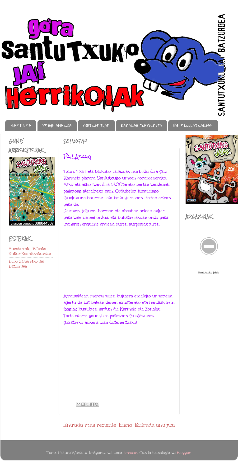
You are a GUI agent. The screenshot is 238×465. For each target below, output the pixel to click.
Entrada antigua (155, 424)
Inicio (125, 424)
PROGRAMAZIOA (57, 125)
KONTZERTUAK (96, 125)
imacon (131, 452)
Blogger (184, 452)
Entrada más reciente (89, 424)
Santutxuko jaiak (208, 272)
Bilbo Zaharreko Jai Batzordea (26, 264)
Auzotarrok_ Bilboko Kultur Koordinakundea (30, 251)
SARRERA (21, 125)
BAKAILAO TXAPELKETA (141, 125)
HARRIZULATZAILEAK (193, 125)
